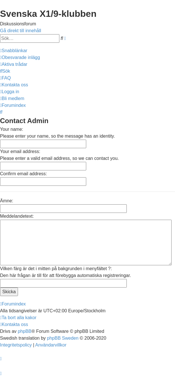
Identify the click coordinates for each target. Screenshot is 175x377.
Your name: (11, 129)
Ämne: (6, 200)
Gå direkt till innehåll (20, 30)
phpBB (24, 331)
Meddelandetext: (17, 216)
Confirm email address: (23, 173)
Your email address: (20, 151)
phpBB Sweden (63, 338)
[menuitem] (20, 57)
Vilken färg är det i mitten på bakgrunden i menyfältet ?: (56, 268)
